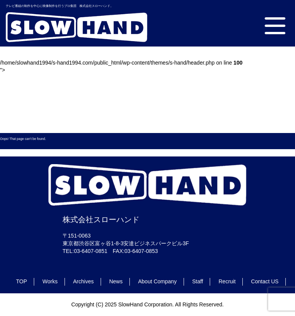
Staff (197, 281)
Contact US (265, 281)
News (116, 281)
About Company (157, 281)
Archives (83, 281)
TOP (21, 281)
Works (50, 281)
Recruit (227, 281)
